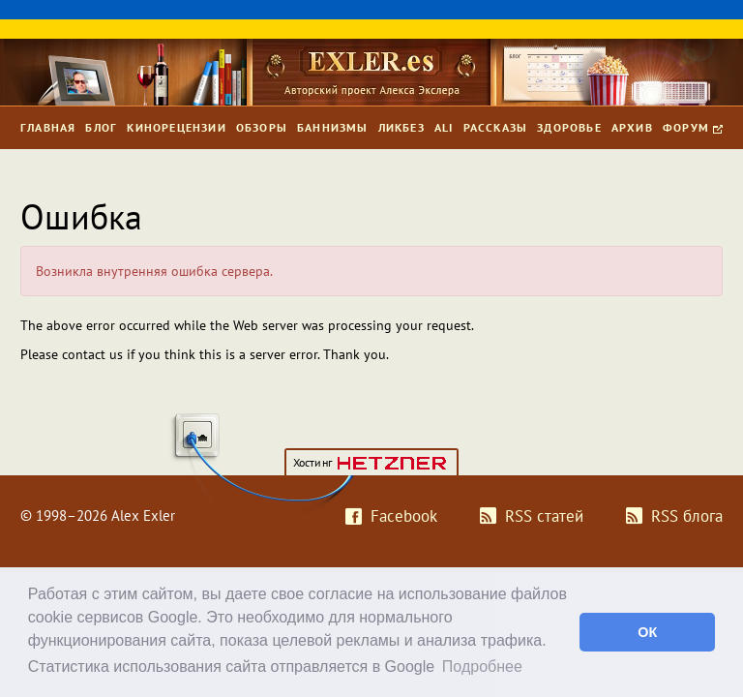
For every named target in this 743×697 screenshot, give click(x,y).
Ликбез (401, 127)
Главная (47, 127)
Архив (632, 127)
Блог (101, 127)
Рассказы (495, 127)
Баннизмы (333, 127)
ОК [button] (647, 632)
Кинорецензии (176, 127)
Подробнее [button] (482, 666)
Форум (693, 127)
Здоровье (569, 127)
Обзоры (261, 127)
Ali (444, 127)
